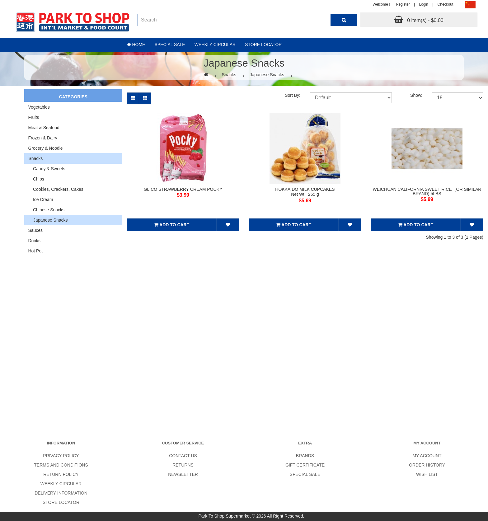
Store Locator (263, 44)
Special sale (169, 44)
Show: (416, 95)
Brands (305, 455)
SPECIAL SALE (305, 474)
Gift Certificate (305, 464)
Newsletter (183, 474)
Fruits (33, 117)
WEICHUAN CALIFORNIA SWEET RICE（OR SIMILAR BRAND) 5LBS (427, 191)
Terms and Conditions (61, 464)
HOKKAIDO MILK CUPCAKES (305, 189)
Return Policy (61, 474)
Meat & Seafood (43, 127)
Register (403, 4)
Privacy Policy (61, 455)
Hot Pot (35, 250)
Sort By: (292, 95)
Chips (36, 178)
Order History (427, 464)
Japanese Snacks (267, 74)
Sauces (35, 230)
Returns (183, 464)
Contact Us (183, 455)
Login (423, 4)
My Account (426, 455)
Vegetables (38, 107)
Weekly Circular (215, 44)
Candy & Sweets (46, 168)
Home (136, 44)
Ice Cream (40, 199)
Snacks (229, 74)
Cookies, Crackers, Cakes (55, 189)
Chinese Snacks (46, 209)
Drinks (34, 240)
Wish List (427, 474)
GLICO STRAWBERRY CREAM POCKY (183, 189)
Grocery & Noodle (45, 148)
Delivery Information (61, 492)
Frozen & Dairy (42, 137)
